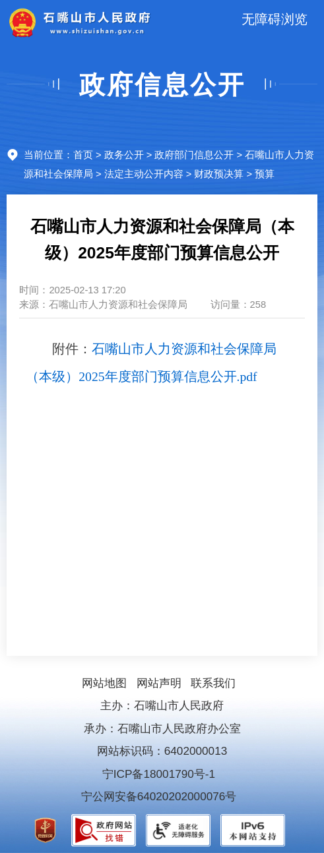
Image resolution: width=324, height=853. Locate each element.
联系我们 (213, 683)
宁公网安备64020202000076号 (159, 796)
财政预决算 (218, 174)
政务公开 (124, 155)
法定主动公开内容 (143, 174)
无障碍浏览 (275, 19)
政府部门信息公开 (194, 155)
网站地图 (104, 683)
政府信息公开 (162, 84)
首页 (83, 155)
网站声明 (159, 683)
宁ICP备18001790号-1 (158, 773)
